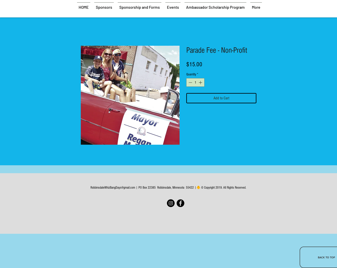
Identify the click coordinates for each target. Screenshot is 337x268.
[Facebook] (180, 203)
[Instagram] (171, 203)
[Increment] (201, 82)
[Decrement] (190, 82)
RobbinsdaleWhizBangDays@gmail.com (112, 187)
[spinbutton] (195, 82)
